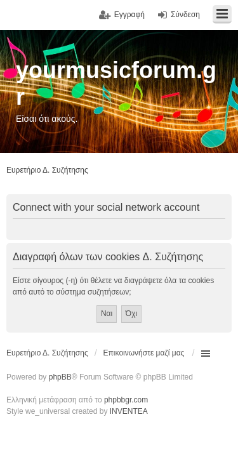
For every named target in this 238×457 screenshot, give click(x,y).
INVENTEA (129, 411)
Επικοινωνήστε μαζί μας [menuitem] (144, 352)
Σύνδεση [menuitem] (185, 14)
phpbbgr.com (126, 399)
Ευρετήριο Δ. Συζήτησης (47, 352)
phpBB (60, 377)
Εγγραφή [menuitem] (129, 14)
